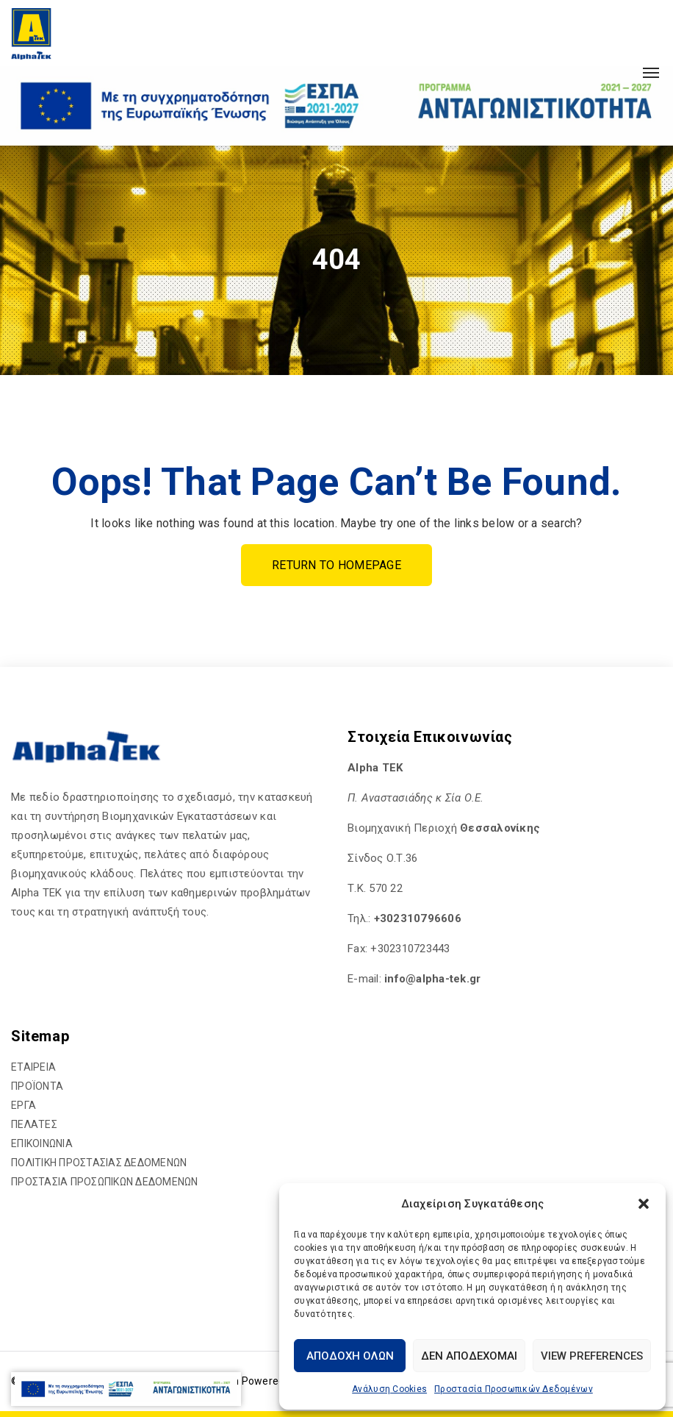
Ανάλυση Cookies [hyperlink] (389, 1389)
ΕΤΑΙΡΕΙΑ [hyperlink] (33, 1067)
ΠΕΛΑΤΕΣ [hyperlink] (34, 1124)
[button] (643, 1203)
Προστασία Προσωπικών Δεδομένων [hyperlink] (513, 1389)
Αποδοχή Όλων (350, 1356)
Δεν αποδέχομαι (469, 1356)
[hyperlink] (31, 33)
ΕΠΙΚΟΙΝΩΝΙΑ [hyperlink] (42, 1143)
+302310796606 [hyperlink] (417, 918)
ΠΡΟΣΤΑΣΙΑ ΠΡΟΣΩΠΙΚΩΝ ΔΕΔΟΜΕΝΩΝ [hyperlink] (104, 1182)
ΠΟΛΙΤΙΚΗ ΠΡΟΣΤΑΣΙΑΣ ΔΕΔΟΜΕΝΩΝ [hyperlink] (99, 1162)
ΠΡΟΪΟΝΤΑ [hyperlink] (37, 1086)
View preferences (592, 1356)
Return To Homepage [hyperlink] (336, 565)
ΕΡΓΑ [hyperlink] (23, 1105)
